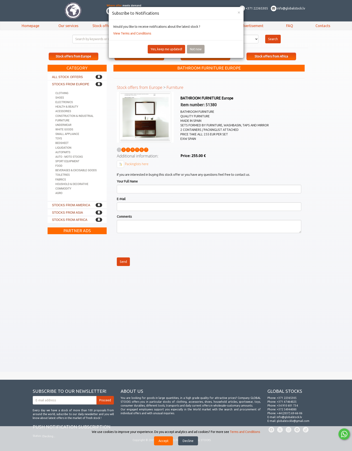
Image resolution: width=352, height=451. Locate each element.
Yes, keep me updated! (166, 49)
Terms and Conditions (245, 432)
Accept (163, 441)
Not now (196, 49)
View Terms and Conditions (132, 33)
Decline (188, 441)
